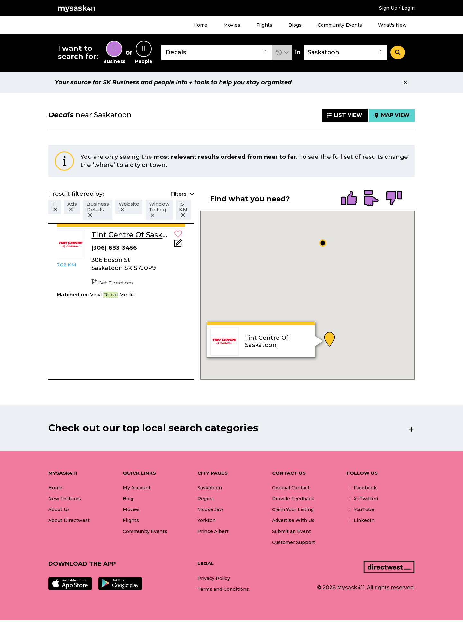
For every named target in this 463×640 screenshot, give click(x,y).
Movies (231, 25)
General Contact (291, 488)
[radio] (349, 199)
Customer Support (293, 542)
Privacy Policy (213, 578)
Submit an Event (291, 531)
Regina (205, 498)
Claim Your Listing (293, 509)
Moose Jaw (210, 509)
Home (200, 25)
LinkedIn (361, 520)
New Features (64, 498)
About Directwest (69, 520)
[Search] (397, 52)
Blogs (295, 25)
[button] (282, 52)
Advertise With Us (293, 520)
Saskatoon (209, 488)
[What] (216, 52)
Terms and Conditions (223, 589)
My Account (136, 488)
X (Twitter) (362, 498)
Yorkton (206, 520)
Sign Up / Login (397, 8)
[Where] (345, 52)
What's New (392, 25)
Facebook (362, 488)
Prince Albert (213, 531)
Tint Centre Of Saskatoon (267, 341)
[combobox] (216, 52)
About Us (59, 509)
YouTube (360, 509)
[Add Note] (178, 245)
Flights (264, 25)
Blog (128, 498)
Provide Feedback (293, 498)
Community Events (340, 25)
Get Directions (112, 283)
